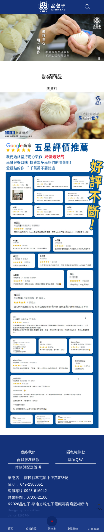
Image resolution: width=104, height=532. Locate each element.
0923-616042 (35, 491)
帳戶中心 (98, 7)
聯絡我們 (28, 452)
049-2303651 (31, 484)
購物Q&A (76, 460)
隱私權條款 (75, 452)
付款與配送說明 (28, 467)
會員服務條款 (28, 460)
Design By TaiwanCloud (24, 510)
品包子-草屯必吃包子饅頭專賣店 (46, 504)
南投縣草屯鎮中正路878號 (46, 478)
